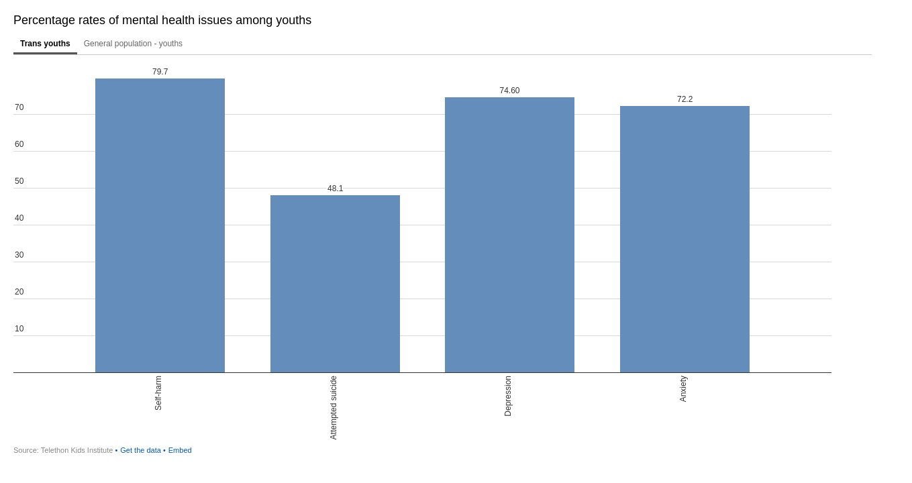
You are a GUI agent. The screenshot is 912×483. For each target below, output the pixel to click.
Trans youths (45, 43)
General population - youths (133, 43)
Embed (180, 450)
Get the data (140, 450)
